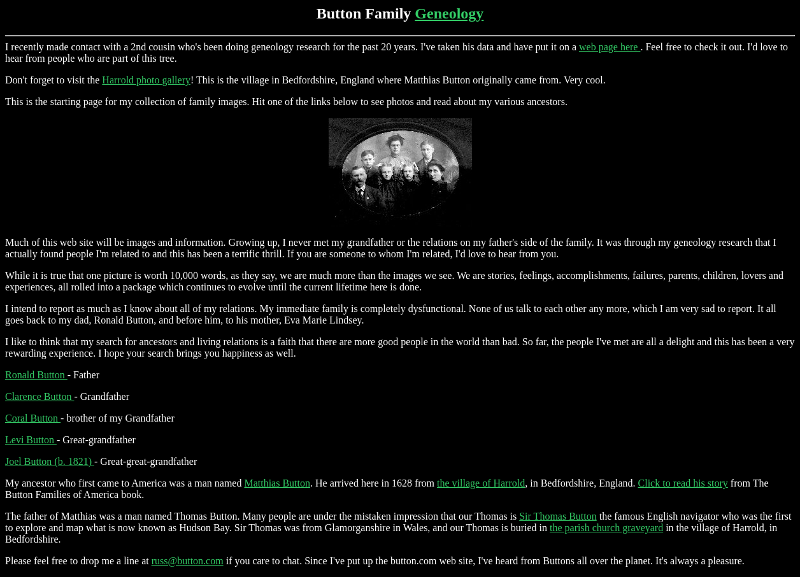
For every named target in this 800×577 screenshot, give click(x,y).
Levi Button (31, 439)
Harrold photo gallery (146, 80)
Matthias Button (277, 483)
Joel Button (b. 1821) (49, 461)
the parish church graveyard (606, 527)
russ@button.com (188, 560)
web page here (609, 46)
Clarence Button (39, 396)
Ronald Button (36, 374)
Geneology (449, 13)
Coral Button (33, 418)
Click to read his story (683, 483)
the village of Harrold (481, 483)
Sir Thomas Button (558, 516)
